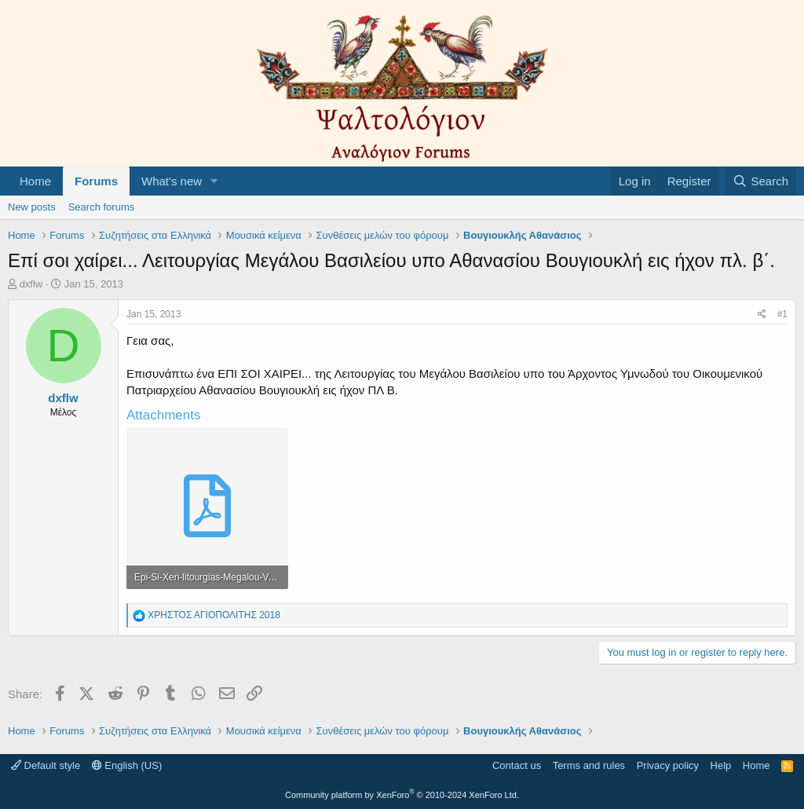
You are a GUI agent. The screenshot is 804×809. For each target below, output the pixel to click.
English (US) (127, 765)
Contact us (516, 765)
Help (721, 765)
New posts (32, 207)
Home (35, 181)
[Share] (762, 315)
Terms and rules (589, 765)
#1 (782, 314)
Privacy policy (668, 765)
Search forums (101, 207)
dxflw (31, 284)
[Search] (760, 181)
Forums (96, 181)
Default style (45, 765)
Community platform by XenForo (402, 795)
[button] (214, 181)
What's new (171, 181)
